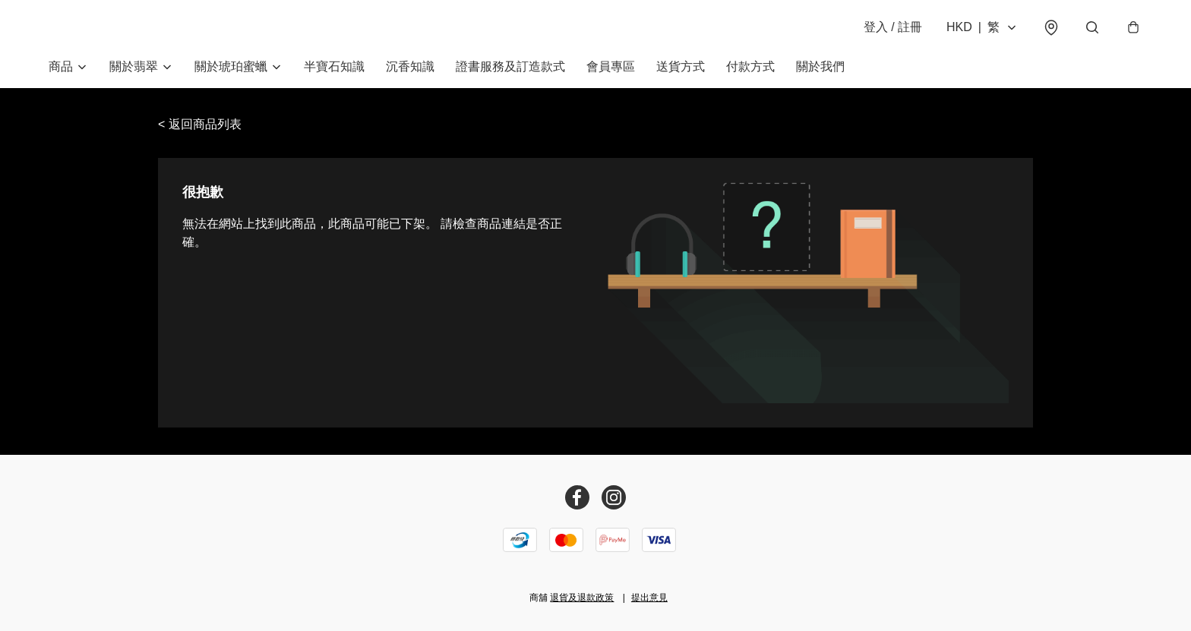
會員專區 (610, 66)
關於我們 (820, 66)
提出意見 (649, 597)
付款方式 (750, 66)
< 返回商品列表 (200, 124)
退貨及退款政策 (582, 597)
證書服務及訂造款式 (510, 66)
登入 (893, 27)
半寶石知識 (334, 66)
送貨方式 (680, 66)
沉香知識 (410, 66)
